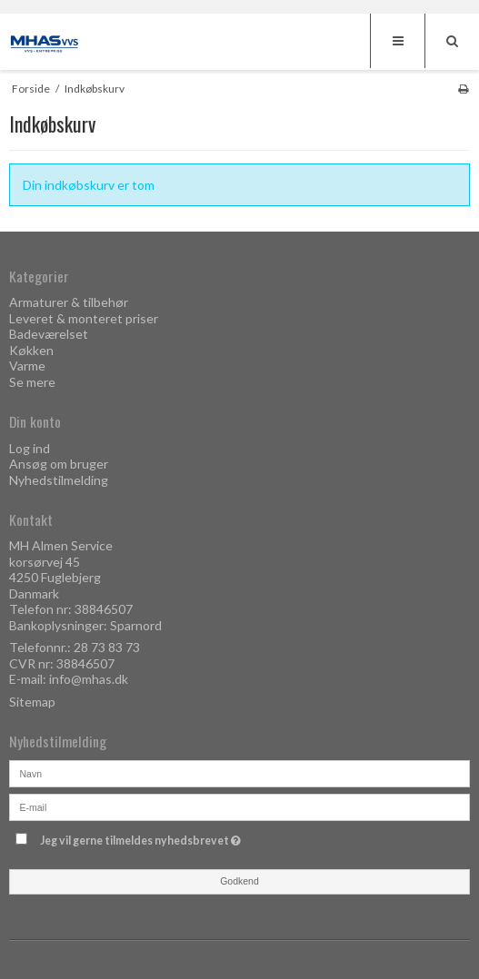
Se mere (32, 382)
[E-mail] (239, 805)
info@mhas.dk (88, 679)
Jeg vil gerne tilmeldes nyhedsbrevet (186, 837)
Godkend (239, 880)
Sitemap (32, 701)
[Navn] (239, 771)
